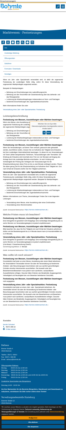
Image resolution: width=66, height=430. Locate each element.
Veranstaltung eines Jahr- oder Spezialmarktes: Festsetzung (24, 109)
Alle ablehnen (33, 422)
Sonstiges (7, 74)
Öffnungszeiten (9, 58)
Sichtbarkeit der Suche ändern (58, 6)
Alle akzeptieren (33, 427)
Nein (48, 132)
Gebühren (7, 63)
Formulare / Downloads (12, 69)
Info (5, 48)
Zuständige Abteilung (11, 53)
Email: (3, 359)
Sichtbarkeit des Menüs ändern (63, 6)
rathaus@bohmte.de (13, 359)
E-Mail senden (11, 329)
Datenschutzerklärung (57, 412)
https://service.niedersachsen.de (36, 210)
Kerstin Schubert (9, 324)
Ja (44, 132)
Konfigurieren (33, 418)
